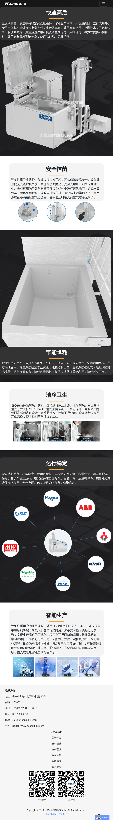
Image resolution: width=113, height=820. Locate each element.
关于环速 (56, 737)
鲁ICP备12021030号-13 (57, 814)
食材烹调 (56, 749)
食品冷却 (56, 755)
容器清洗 (56, 761)
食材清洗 (56, 743)
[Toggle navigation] (103, 4)
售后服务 (56, 767)
